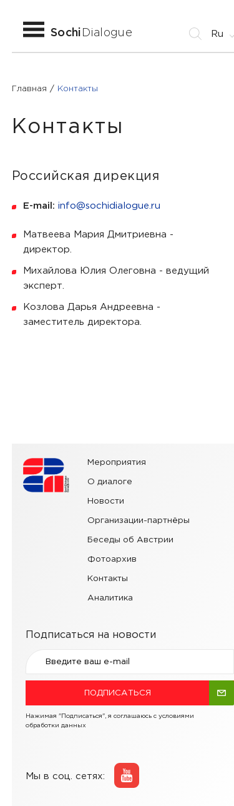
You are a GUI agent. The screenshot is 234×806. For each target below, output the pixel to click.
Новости (105, 501)
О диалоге (109, 481)
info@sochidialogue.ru (109, 206)
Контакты (107, 578)
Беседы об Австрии (130, 540)
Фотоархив (112, 559)
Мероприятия (116, 462)
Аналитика (110, 598)
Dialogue (91, 33)
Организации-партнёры (138, 520)
